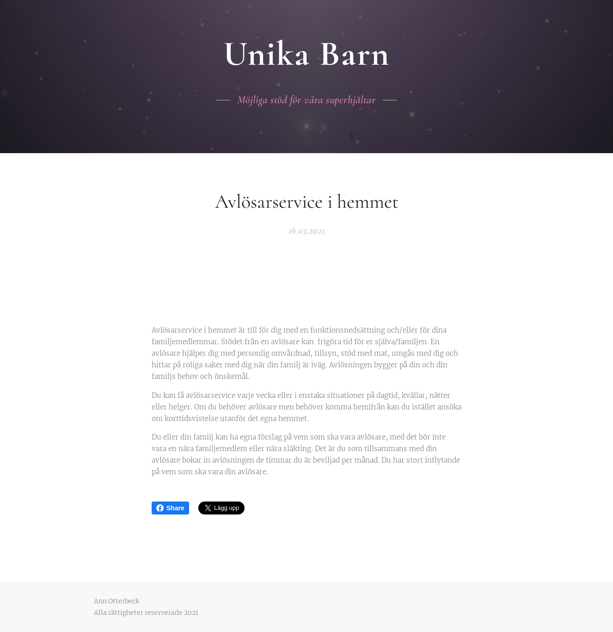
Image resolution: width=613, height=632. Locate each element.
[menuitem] (266, 137)
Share (170, 508)
